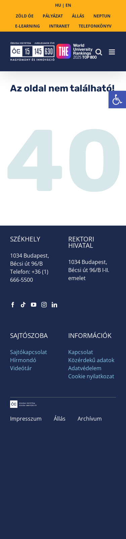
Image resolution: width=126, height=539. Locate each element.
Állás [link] (60, 418)
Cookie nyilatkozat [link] (91, 376)
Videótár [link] (21, 368)
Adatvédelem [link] (84, 368)
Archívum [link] (90, 418)
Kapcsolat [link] (80, 352)
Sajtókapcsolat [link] (28, 352)
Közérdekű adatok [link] (91, 360)
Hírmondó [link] (23, 360)
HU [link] (58, 5)
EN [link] (68, 5)
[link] (117, 99)
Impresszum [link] (26, 418)
